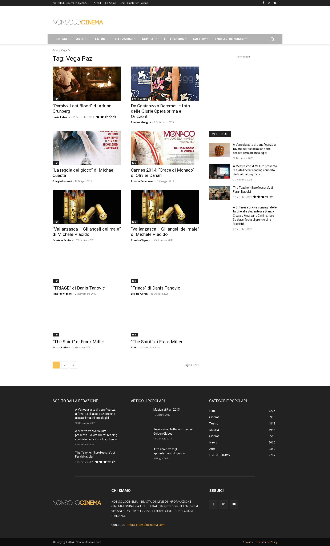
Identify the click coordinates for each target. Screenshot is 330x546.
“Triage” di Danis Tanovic (155, 288)
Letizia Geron (139, 293)
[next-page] (73, 365)
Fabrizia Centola (63, 240)
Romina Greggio (141, 122)
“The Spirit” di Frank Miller (78, 341)
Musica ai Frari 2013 (166, 409)
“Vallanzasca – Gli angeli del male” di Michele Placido (87, 232)
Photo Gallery (139, 98)
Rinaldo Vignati (140, 240)
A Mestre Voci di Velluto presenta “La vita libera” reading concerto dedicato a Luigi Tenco (255, 170)
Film (56, 98)
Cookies (248, 542)
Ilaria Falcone (61, 117)
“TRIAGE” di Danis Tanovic (79, 288)
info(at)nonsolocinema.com (146, 525)
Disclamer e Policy (266, 542)
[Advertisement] (196, 21)
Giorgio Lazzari (62, 181)
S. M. (134, 347)
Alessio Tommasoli (142, 181)
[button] (272, 39)
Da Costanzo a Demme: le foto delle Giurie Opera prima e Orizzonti (160, 111)
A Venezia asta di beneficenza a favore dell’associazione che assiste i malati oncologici (254, 149)
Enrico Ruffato (61, 347)
